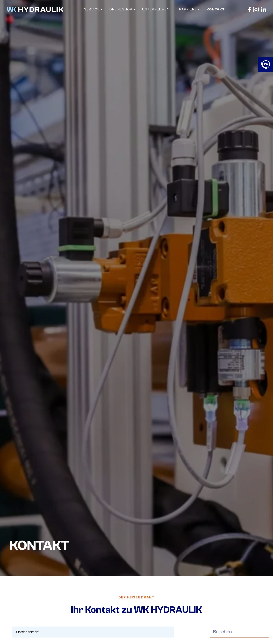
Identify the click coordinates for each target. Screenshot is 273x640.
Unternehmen (155, 9)
